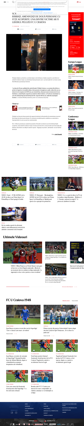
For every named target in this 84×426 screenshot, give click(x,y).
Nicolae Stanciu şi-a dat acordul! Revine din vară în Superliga (49, 108)
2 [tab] (73, 37)
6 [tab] (77, 37)
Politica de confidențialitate (69, 407)
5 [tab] (76, 37)
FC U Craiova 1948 (15, 26)
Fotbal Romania (9, 326)
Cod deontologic (66, 410)
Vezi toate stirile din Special (69, 286)
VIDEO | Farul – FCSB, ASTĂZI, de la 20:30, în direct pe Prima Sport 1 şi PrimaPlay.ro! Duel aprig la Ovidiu (13, 197)
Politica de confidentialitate (48, 12)
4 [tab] (75, 37)
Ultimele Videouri (15, 237)
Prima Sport (33, 420)
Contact (46, 413)
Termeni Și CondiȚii (48, 415)
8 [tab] (80, 37)
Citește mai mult (11, 333)
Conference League (72, 131)
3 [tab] (74, 37)
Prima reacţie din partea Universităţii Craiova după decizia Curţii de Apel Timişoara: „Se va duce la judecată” (60, 330)
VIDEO (26, 404)
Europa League (71, 74)
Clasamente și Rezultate (31, 413)
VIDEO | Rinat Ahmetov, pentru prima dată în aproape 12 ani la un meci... (75, 151)
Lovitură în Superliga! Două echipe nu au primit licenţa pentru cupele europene (26, 108)
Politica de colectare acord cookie (36, 12)
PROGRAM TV (28, 415)
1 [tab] (71, 37)
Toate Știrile (47, 408)
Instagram (16, 413)
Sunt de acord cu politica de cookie (42, 9)
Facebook (12, 413)
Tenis (45, 404)
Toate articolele (75, 300)
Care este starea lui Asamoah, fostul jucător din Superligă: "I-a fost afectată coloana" (16, 389)
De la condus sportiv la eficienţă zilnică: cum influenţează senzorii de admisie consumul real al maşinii (13, 227)
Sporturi (46, 406)
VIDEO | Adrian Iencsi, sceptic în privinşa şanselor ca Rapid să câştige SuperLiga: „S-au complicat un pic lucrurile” (55, 257)
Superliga (4, 192)
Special (3, 223)
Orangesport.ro (61, 192)
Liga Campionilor (29, 408)
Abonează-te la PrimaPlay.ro (51, 410)
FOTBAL (26, 410)
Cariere (64, 412)
